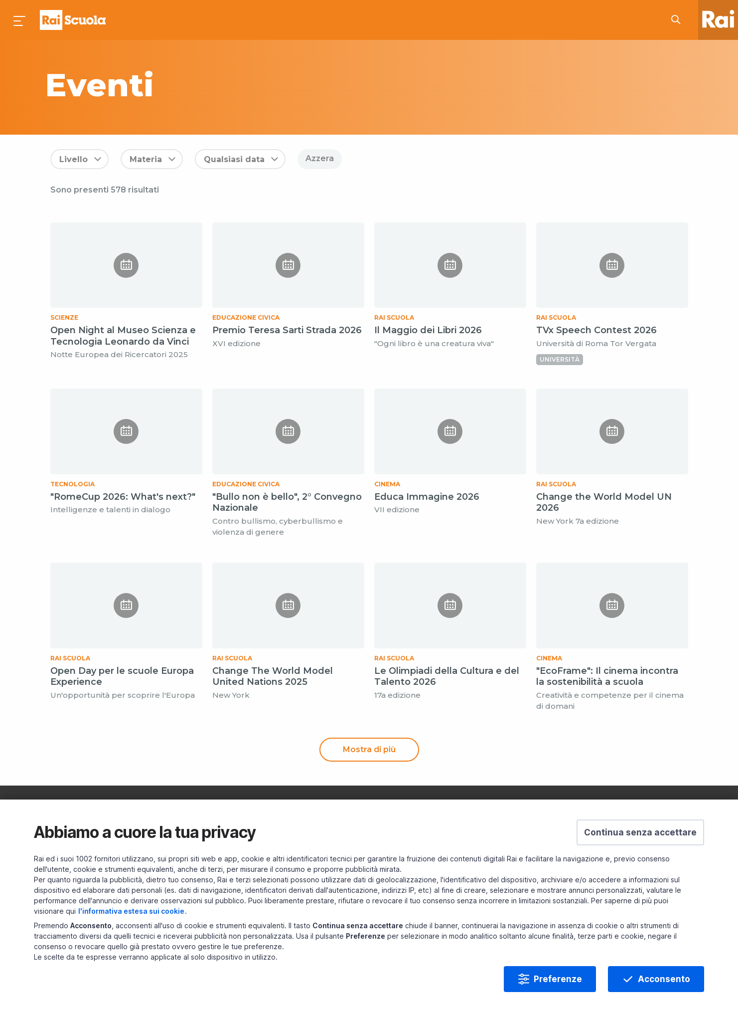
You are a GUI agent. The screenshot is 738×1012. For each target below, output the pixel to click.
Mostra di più (369, 749)
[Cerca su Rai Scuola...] (678, 19)
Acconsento (664, 979)
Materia (146, 159)
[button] (640, 832)
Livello (73, 159)
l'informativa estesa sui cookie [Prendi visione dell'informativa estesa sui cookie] (131, 911)
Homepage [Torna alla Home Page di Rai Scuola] (73, 20)
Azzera (319, 158)
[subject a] (261, 85)
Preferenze (558, 979)
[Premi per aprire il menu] (20, 20)
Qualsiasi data (234, 159)
